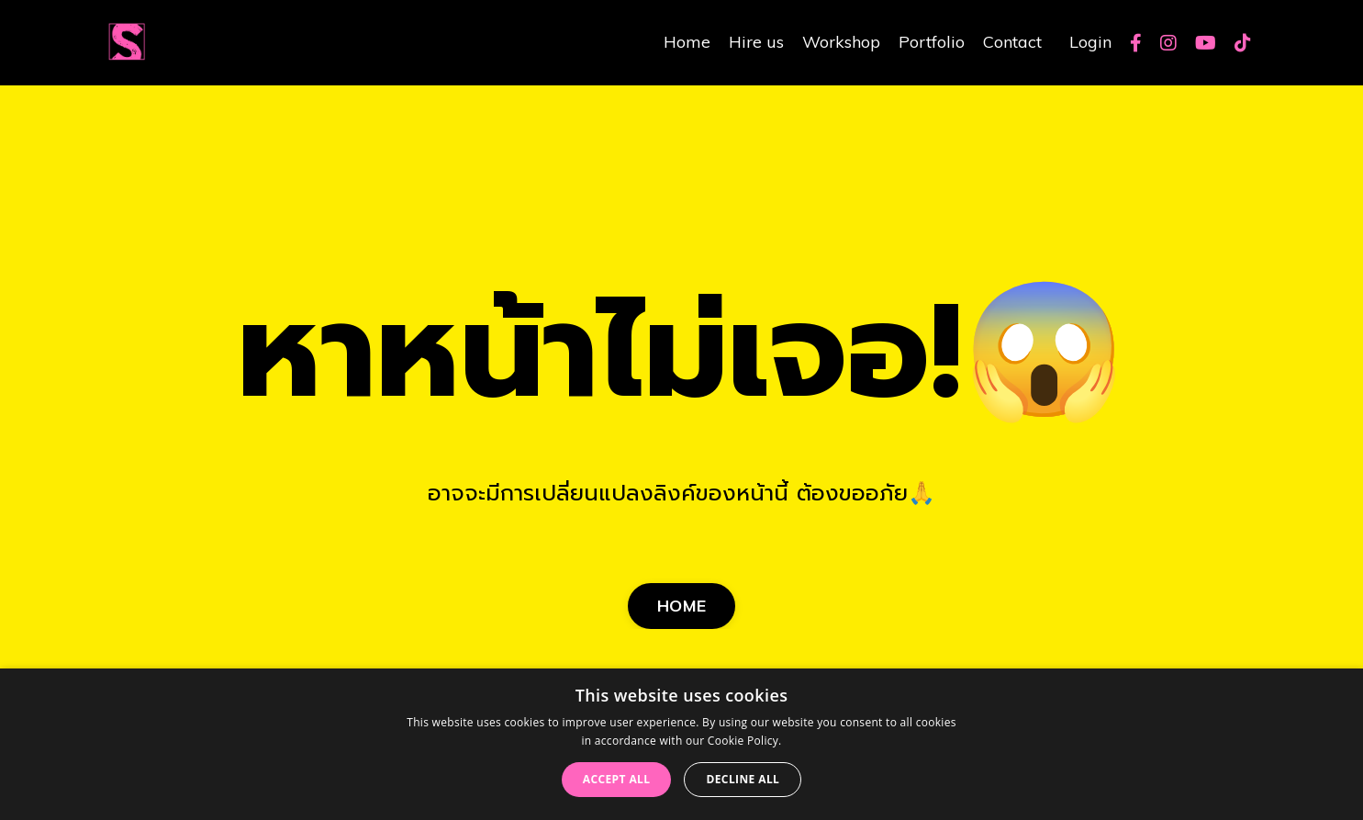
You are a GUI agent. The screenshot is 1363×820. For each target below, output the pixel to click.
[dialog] (681, 744)
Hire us (756, 41)
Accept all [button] (617, 779)
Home (687, 41)
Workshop (841, 41)
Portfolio (932, 41)
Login (1090, 41)
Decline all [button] (742, 779)
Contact (1012, 41)
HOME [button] (681, 605)
